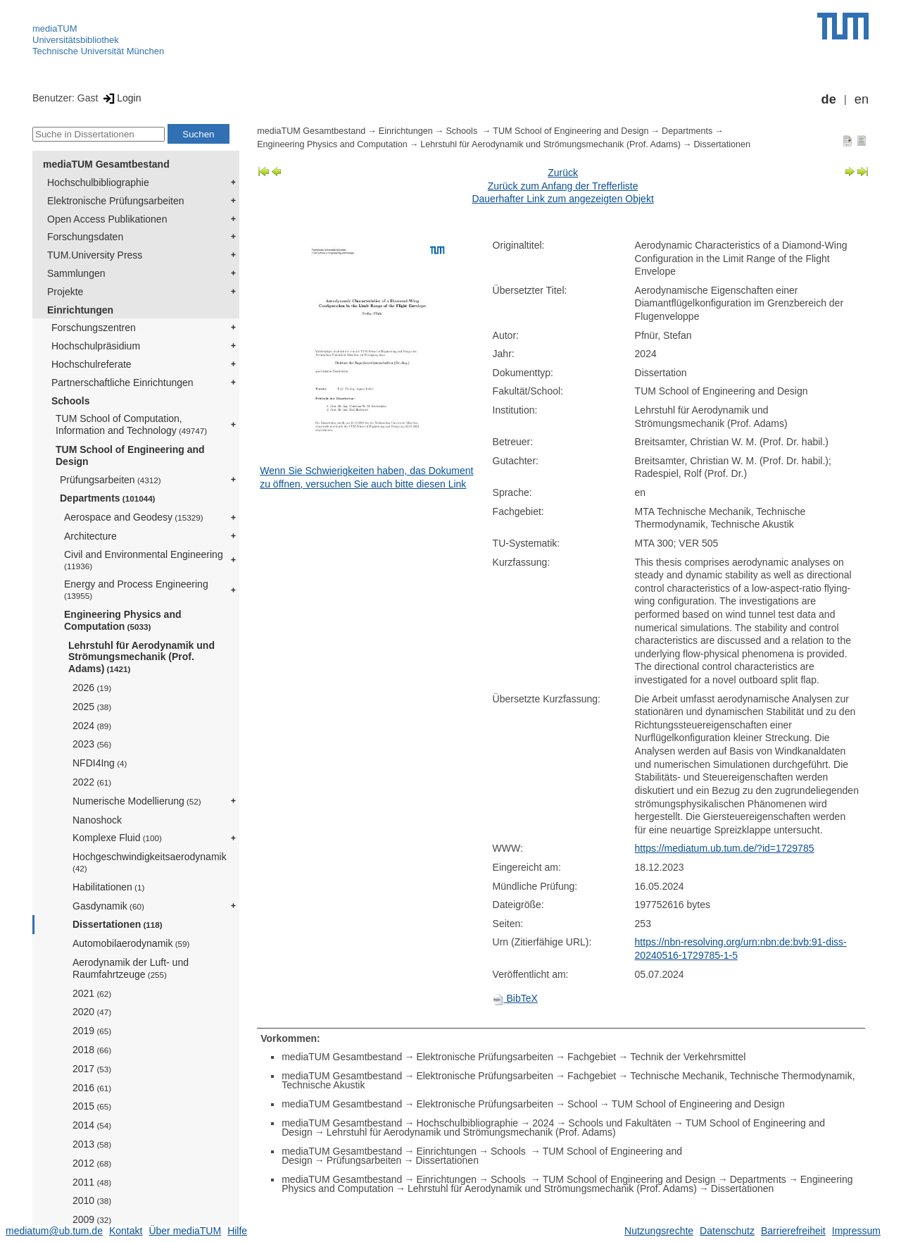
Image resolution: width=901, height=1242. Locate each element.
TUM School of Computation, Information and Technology (131, 424)
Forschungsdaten (85, 236)
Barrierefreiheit (793, 1230)
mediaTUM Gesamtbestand (106, 164)
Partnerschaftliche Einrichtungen (122, 382)
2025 (92, 706)
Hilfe (237, 1230)
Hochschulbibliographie (98, 182)
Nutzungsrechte (658, 1230)
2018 (92, 1049)
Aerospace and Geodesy (133, 517)
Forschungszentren (93, 327)
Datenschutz (727, 1230)
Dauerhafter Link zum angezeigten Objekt (562, 198)
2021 (92, 993)
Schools (70, 400)
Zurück (563, 172)
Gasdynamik (108, 906)
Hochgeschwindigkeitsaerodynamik (150, 862)
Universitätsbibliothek (75, 40)
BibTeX (515, 998)
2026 (92, 687)
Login (121, 98)
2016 (92, 1087)
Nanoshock (97, 820)
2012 (92, 1163)
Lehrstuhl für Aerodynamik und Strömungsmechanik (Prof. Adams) (141, 657)
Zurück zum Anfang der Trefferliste (563, 186)
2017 (92, 1068)
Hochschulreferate (91, 364)
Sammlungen (76, 273)
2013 (92, 1144)
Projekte (65, 291)
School (582, 1104)
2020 (92, 1011)
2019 (92, 1030)
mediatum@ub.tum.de (54, 1230)
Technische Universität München (98, 51)
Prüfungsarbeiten (110, 479)
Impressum (856, 1230)
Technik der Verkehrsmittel (687, 1056)
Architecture (90, 536)
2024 (92, 725)
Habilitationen (108, 887)
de (828, 99)
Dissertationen (118, 924)
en (862, 99)
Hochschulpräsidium (95, 346)
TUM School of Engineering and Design (130, 455)
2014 (92, 1125)
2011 (92, 1182)
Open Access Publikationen (107, 219)
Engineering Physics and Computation (123, 620)
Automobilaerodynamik (131, 943)
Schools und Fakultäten (619, 1123)
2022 (92, 782)
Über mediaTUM (185, 1230)
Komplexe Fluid (117, 837)
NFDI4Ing (100, 763)
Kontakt (125, 1230)
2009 (92, 1219)
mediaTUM (54, 28)
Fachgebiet (591, 1056)
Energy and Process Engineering (136, 589)
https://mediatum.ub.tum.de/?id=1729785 (724, 848)
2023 (92, 744)
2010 (92, 1200)
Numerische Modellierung (137, 801)
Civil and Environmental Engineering (143, 560)
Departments (108, 498)
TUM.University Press (94, 255)
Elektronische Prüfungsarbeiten (115, 200)
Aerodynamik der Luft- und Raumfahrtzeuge (131, 968)
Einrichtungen (80, 310)
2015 (92, 1106)
